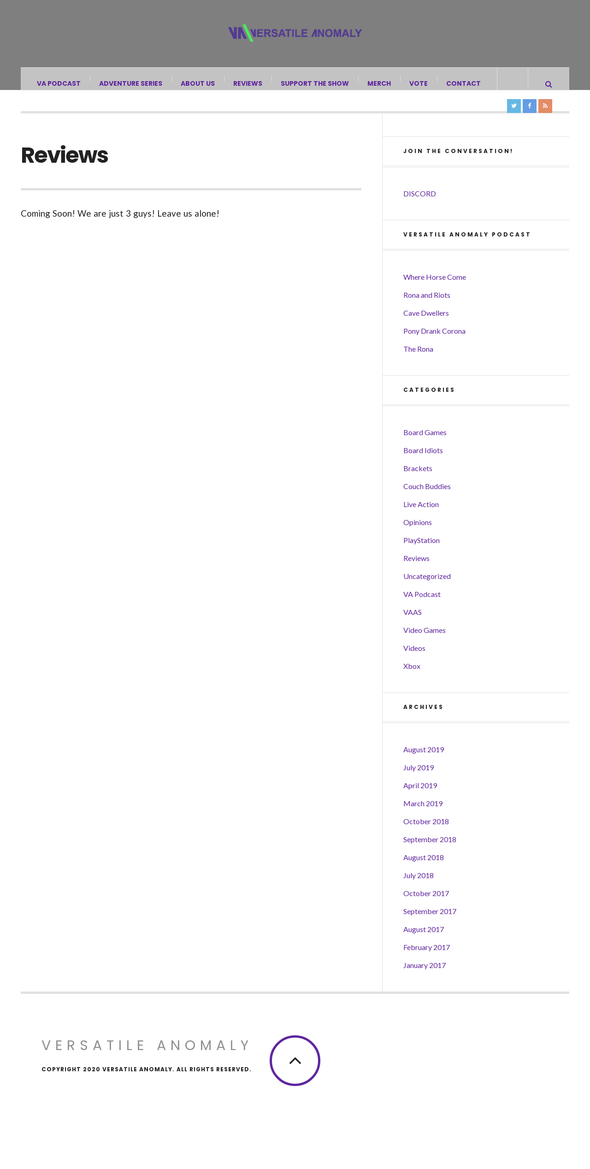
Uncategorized (427, 593)
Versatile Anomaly (147, 1062)
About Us (198, 83)
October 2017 (426, 910)
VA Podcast (59, 83)
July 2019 (418, 784)
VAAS (412, 629)
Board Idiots (423, 467)
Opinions (417, 539)
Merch (379, 83)
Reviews (248, 83)
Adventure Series (131, 83)
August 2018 (423, 874)
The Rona (418, 365)
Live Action (421, 521)
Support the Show (315, 83)
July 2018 (418, 892)
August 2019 (423, 766)
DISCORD (419, 210)
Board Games (425, 449)
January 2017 (424, 982)
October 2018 (426, 838)
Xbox (411, 683)
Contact (464, 83)
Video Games (424, 647)
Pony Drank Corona (434, 347)
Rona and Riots (426, 311)
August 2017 (423, 946)
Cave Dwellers (426, 329)
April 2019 (420, 802)
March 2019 (422, 820)
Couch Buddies (427, 503)
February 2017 (426, 964)
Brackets (417, 485)
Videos (414, 665)
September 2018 (429, 856)
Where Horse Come (434, 293)
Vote (419, 83)
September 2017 (429, 928)
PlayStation (421, 557)
